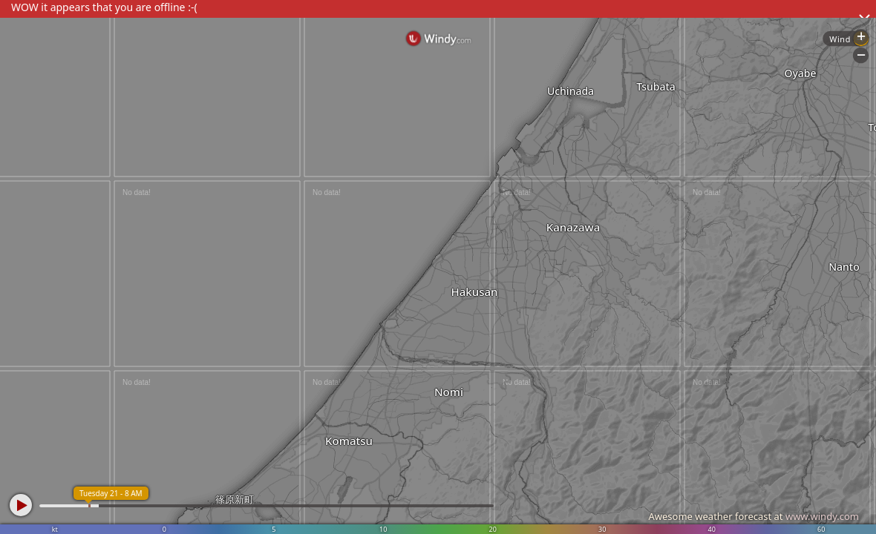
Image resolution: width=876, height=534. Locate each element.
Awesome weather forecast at (753, 516)
